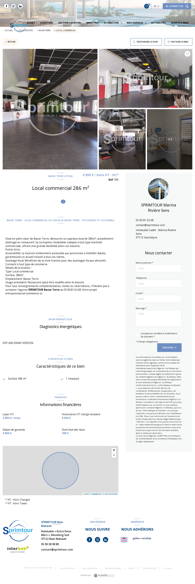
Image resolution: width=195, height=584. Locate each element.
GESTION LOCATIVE (69, 23)
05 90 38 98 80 (50, 544)
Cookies (168, 568)
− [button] (114, 455)
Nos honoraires (67, 568)
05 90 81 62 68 (145, 220)
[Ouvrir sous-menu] (122, 22)
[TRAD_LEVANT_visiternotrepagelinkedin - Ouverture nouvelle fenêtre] (105, 539)
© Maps (95, 494)
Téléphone (141, 277)
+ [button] (114, 450)
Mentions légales (113, 568)
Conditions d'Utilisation (168, 438)
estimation (111, 23)
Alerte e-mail (180, 23)
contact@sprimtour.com (150, 225)
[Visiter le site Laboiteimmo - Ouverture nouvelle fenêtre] (104, 575)
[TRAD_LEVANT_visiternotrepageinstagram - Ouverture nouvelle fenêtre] (97, 539)
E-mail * (139, 293)
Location (46, 23)
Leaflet (86, 494)
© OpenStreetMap (110, 494)
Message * (141, 308)
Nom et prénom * (144, 262)
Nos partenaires (90, 568)
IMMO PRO (92, 23)
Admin (131, 568)
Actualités (158, 23)
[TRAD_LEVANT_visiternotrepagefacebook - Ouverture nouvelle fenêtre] (6, 6)
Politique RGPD (149, 568)
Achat (31, 23)
